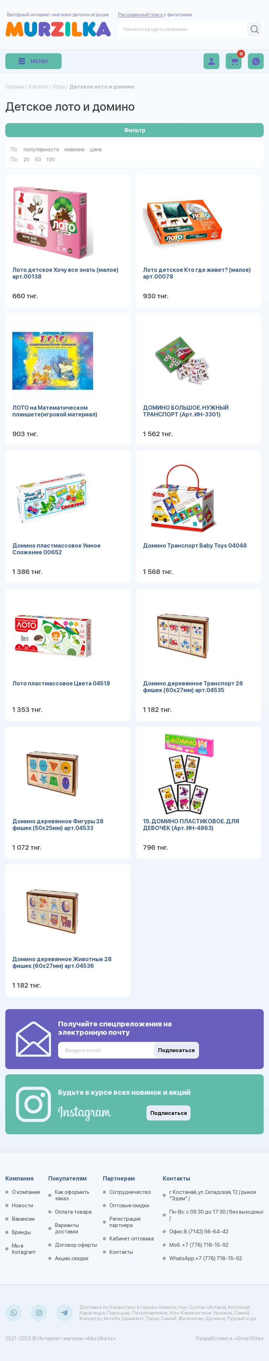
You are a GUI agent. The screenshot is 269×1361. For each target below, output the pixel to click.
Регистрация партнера (125, 1222)
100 (50, 159)
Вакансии (23, 1219)
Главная (14, 87)
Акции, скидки (71, 1258)
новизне (74, 149)
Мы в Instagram (24, 1249)
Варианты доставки (67, 1228)
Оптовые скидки (129, 1205)
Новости (22, 1205)
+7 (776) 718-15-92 (205, 1245)
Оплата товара (73, 1212)
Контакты (121, 1252)
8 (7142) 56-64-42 (206, 1231)
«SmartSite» (249, 1338)
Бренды (21, 1232)
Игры (59, 87)
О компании (26, 1192)
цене (96, 149)
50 (38, 159)
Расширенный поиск (140, 14)
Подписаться (168, 1113)
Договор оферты (76, 1245)
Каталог (38, 87)
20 (27, 159)
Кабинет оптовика (132, 1238)
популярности (41, 149)
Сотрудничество (130, 1192)
